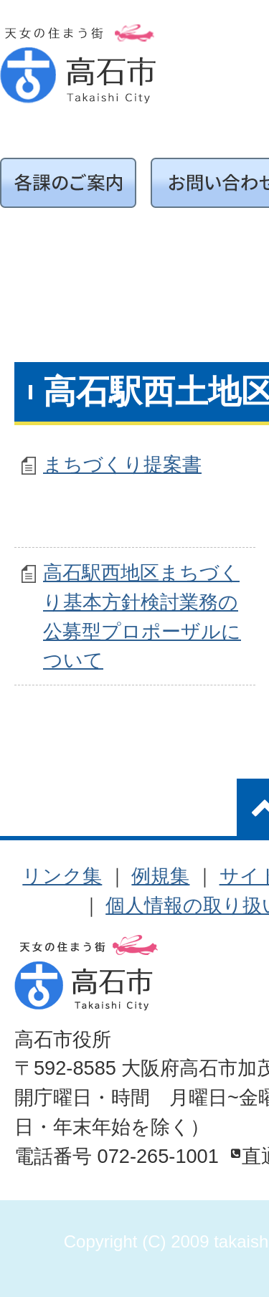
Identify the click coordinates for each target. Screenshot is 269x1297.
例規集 (160, 876)
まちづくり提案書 (122, 464)
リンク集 (62, 876)
